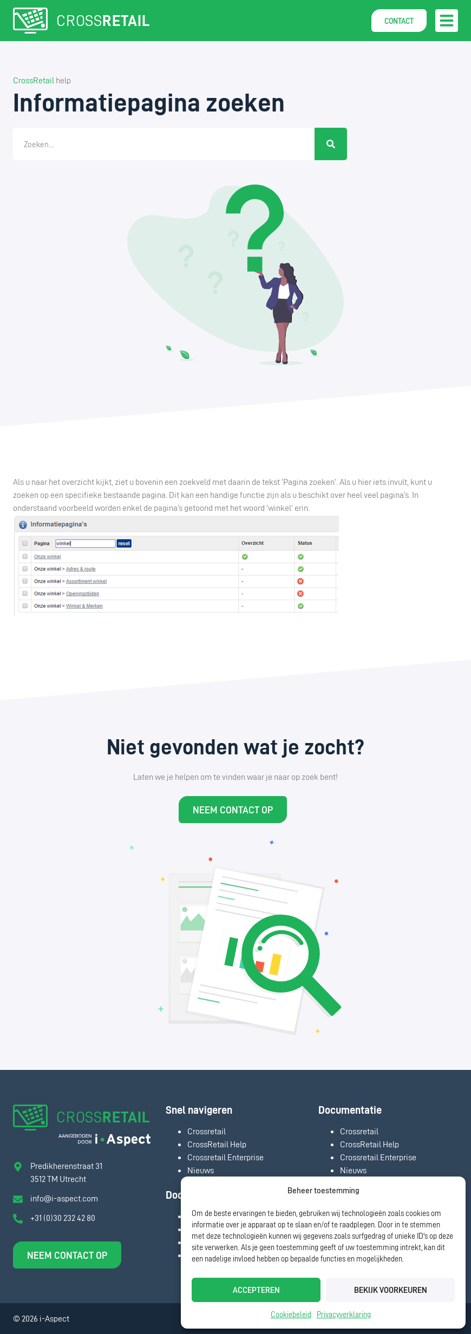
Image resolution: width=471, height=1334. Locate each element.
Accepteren (256, 1290)
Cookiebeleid (291, 1314)
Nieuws (200, 1170)
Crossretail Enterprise (225, 1157)
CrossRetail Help (216, 1144)
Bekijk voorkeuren (390, 1290)
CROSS (102, 20)
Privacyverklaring (344, 1314)
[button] (446, 20)
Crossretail (206, 1131)
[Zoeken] (331, 144)
